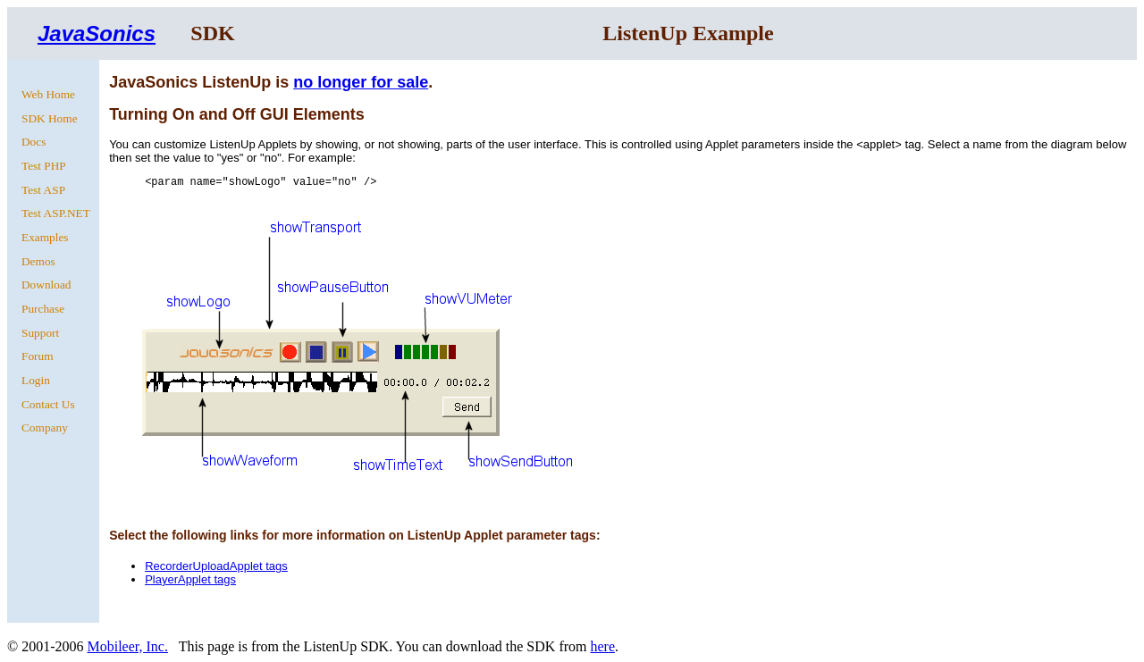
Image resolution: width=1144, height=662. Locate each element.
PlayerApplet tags (190, 579)
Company (44, 427)
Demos (38, 261)
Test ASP (43, 190)
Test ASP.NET (55, 213)
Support (40, 332)
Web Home (48, 94)
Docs (33, 141)
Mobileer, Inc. (127, 646)
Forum (37, 356)
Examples (45, 237)
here (602, 646)
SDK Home (49, 118)
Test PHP (43, 165)
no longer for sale (360, 82)
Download (46, 284)
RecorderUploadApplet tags (216, 566)
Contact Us (48, 404)
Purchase (42, 308)
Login (35, 380)
